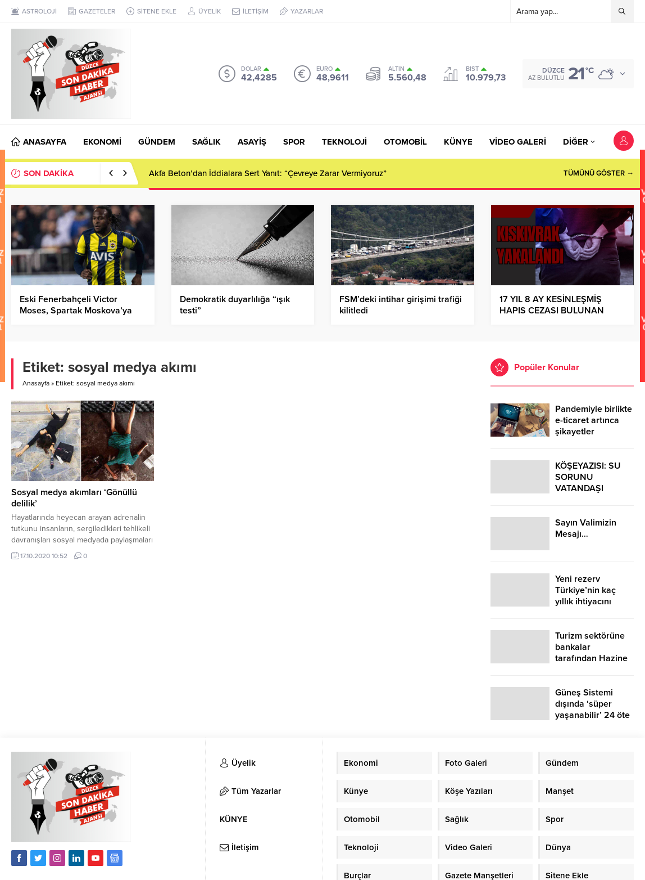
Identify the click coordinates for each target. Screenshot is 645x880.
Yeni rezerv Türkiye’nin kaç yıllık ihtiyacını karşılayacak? (585, 595)
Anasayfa (35, 383)
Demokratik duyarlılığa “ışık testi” (235, 305)
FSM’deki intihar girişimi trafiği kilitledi (400, 305)
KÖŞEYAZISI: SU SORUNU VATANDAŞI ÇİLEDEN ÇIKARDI (591, 482)
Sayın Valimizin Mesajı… (585, 528)
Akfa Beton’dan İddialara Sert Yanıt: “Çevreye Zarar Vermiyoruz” (268, 173)
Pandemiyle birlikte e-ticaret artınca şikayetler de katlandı (593, 425)
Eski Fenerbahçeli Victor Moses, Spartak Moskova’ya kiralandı (76, 310)
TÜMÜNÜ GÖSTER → (599, 173)
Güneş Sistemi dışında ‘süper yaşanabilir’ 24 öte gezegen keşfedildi (593, 709)
